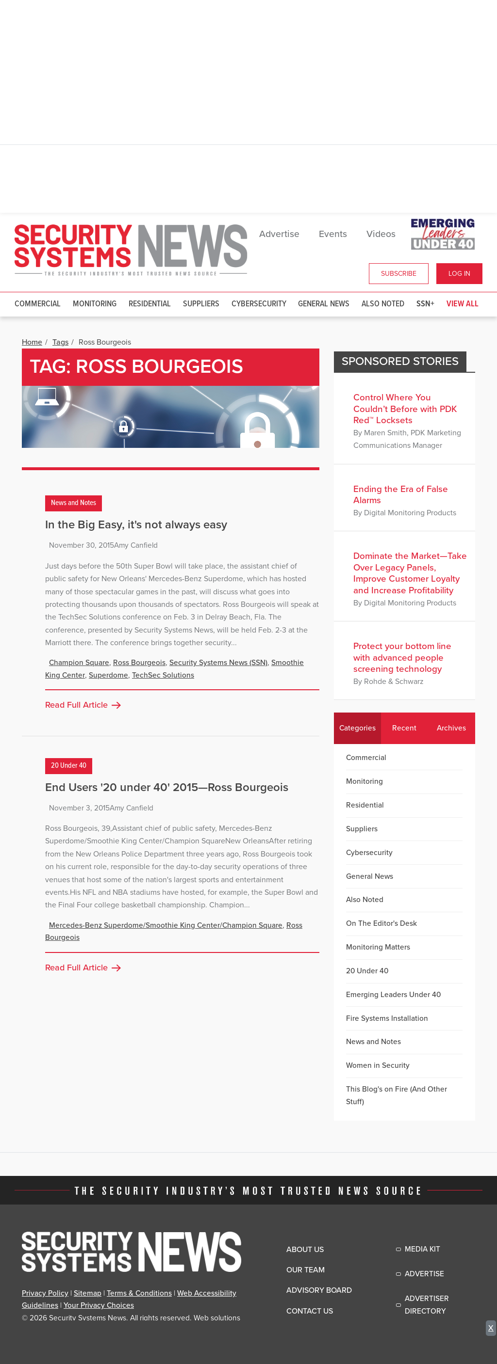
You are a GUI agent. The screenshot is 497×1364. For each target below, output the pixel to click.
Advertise (279, 234)
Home (32, 342)
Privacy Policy (45, 1293)
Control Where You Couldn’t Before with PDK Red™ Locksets (405, 409)
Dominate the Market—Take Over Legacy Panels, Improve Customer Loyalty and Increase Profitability (410, 573)
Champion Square (79, 662)
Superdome (108, 675)
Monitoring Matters (378, 947)
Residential (150, 304)
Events (333, 234)
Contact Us (309, 1311)
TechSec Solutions (163, 675)
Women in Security (378, 1065)
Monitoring (94, 304)
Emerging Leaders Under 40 (393, 994)
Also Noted (383, 304)
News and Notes (73, 503)
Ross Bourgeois (139, 662)
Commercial (38, 304)
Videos (381, 234)
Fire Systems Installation (387, 1018)
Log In (459, 274)
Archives (451, 728)
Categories (357, 728)
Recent (404, 728)
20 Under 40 (68, 766)
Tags (60, 342)
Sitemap (87, 1293)
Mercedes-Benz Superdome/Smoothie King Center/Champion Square (165, 925)
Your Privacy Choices (99, 1305)
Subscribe (398, 274)
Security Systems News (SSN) (218, 662)
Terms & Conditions (139, 1293)
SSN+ (425, 304)
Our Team (305, 1270)
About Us (305, 1249)
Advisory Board (319, 1290)
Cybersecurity (259, 304)
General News (323, 304)
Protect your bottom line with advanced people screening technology (402, 657)
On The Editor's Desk (381, 923)
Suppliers (201, 304)
